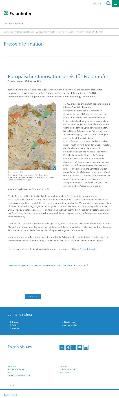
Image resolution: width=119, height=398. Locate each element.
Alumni (15, 328)
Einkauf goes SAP (68, 369)
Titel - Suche (108, 3)
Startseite (8, 32)
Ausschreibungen (16, 369)
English (97, 3)
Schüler (15, 325)
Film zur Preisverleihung (83, 249)
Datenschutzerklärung (19, 375)
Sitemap (63, 366)
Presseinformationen (24, 32)
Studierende (69, 322)
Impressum (64, 372)
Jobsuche (12, 366)
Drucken (33, 296)
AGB (9, 372)
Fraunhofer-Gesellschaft (14, 23)
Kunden (15, 322)
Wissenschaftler (71, 325)
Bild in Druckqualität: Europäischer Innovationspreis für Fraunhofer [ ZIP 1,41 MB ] (47, 265)
